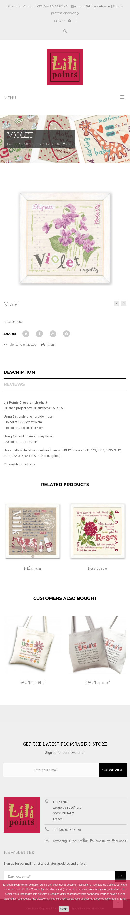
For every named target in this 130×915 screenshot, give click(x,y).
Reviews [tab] (14, 384)
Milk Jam (32, 569)
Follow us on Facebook (108, 841)
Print (51, 344)
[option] (32, 541)
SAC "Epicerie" (97, 683)
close (64, 909)
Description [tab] (19, 372)
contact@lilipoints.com (92, 6)
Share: (10, 334)
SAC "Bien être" (33, 683)
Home (11, 144)
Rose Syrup (97, 569)
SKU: (7, 322)
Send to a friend (23, 344)
